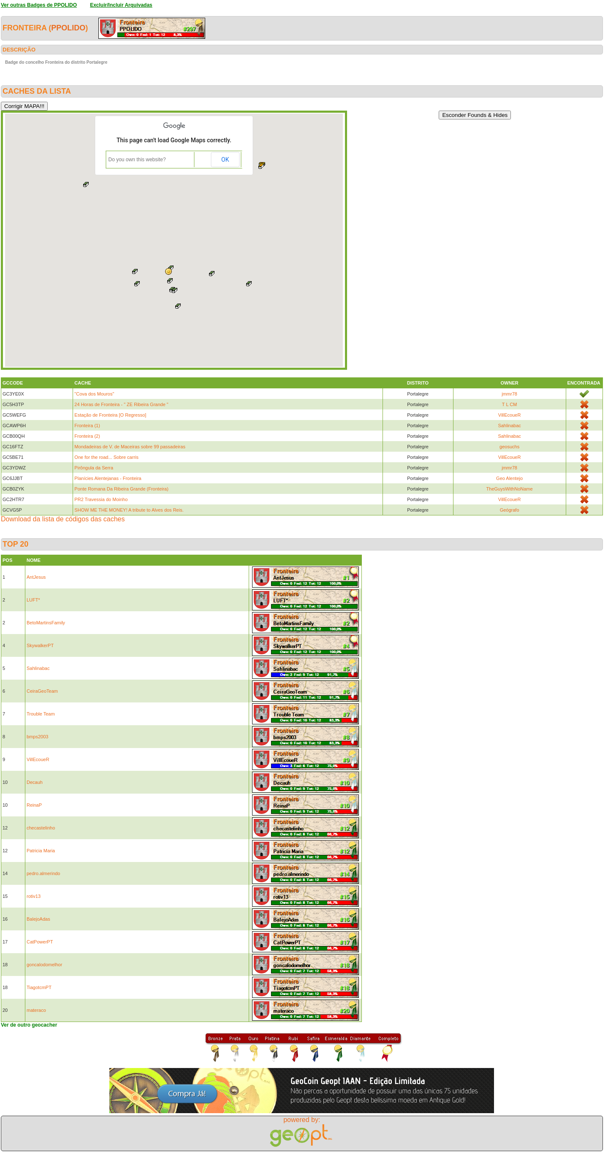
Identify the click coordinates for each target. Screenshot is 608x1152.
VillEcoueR (509, 414)
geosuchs (509, 446)
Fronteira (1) (87, 425)
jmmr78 (509, 393)
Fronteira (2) (87, 436)
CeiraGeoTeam (42, 691)
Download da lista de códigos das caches (63, 519)
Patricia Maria (41, 850)
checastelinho (41, 827)
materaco (36, 1010)
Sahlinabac (509, 425)
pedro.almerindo (43, 873)
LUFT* (33, 599)
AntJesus (36, 577)
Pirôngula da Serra (93, 467)
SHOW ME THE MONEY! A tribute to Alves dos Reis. (128, 509)
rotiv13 (34, 896)
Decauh (35, 782)
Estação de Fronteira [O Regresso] (110, 414)
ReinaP (34, 805)
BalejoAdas (38, 919)
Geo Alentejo (509, 478)
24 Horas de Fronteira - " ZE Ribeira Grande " (121, 404)
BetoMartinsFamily (46, 622)
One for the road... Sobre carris (106, 457)
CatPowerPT (40, 941)
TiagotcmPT (39, 987)
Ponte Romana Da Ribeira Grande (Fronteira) (121, 488)
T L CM (509, 404)
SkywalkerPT (40, 645)
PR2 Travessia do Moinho (101, 499)
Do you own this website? (137, 160)
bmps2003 (37, 736)
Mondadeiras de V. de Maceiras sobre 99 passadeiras (129, 446)
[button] (168, 271)
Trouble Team (41, 713)
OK (225, 159)
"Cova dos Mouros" (94, 393)
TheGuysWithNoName (509, 488)
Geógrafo (509, 509)
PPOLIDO (68, 28)
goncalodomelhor (44, 964)
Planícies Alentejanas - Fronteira (107, 478)
